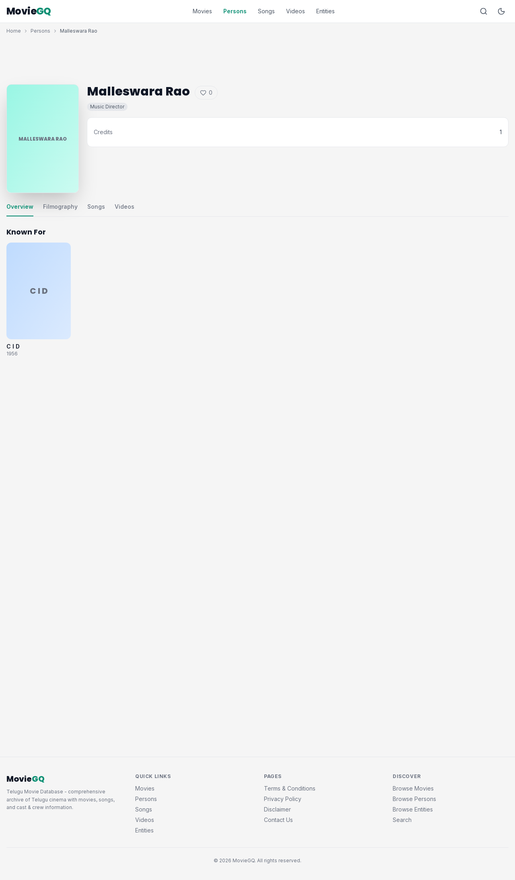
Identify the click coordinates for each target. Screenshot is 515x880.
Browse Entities (413, 809)
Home (13, 31)
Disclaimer (277, 809)
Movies (202, 11)
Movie (28, 11)
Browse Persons (414, 798)
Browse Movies (413, 788)
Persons (235, 11)
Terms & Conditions (289, 788)
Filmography (60, 206)
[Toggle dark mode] (501, 11)
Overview (19, 206)
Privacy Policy (282, 798)
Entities (325, 11)
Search (402, 819)
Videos (295, 11)
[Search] (483, 11)
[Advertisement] (257, 57)
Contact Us (278, 819)
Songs (266, 11)
